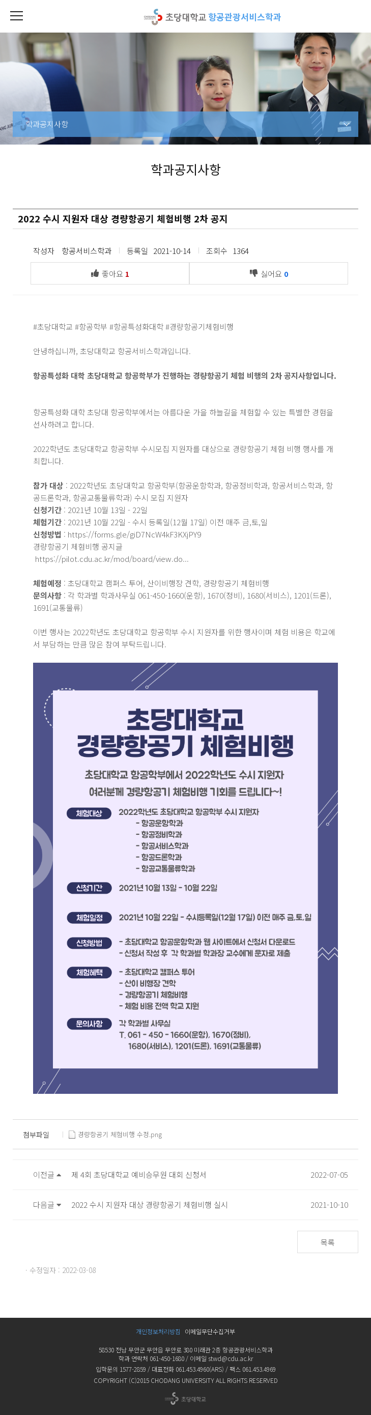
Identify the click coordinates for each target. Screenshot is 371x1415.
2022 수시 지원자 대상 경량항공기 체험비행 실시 (149, 1204)
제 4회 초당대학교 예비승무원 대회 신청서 (139, 1174)
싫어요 (271, 272)
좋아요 (112, 272)
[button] (16, 16)
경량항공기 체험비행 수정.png (115, 1134)
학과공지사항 (46, 124)
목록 (328, 1242)
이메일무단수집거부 (210, 1331)
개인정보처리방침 (158, 1331)
